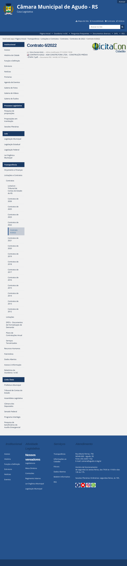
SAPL (116, 33)
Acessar (122, 1)
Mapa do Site (83, 21)
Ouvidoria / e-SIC (61, 33)
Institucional (9, 44)
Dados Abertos (60, 471)
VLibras (121, 21)
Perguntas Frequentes (80, 33)
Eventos (7, 479)
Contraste (111, 21)
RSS (123, 33)
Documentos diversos (101, 33)
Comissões (29, 473)
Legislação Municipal (33, 488)
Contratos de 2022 (77, 38)
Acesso (7, 454)
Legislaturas (30, 463)
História (7, 459)
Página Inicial (45, 33)
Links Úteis (9, 379)
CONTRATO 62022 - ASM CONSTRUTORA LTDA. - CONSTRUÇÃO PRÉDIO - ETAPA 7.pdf (57, 55)
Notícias (7, 474)
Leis (6, 133)
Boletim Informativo (62, 476)
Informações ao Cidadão (60, 460)
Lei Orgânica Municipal (34, 483)
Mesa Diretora (31, 468)
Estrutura (8, 469)
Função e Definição (12, 464)
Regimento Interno (33, 478)
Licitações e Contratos (50, 38)
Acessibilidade (98, 21)
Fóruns (56, 466)
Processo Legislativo (13, 105)
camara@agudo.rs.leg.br (91, 461)
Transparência (33, 38)
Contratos (64, 38)
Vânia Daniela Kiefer (37, 52)
